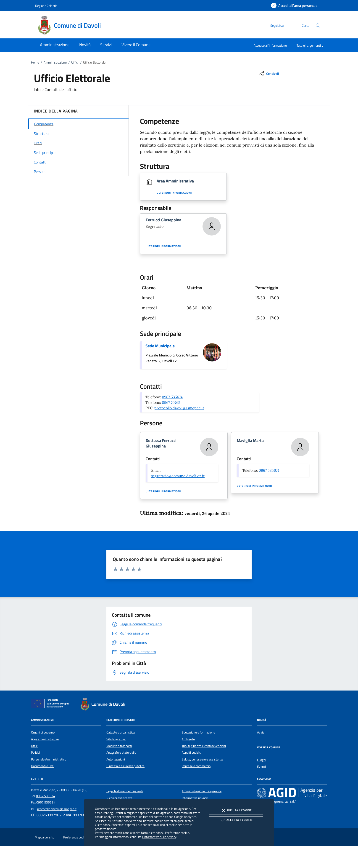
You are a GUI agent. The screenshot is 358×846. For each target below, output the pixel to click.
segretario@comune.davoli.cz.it (178, 476)
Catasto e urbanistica (120, 732)
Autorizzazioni (115, 759)
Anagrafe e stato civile (121, 752)
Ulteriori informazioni (174, 193)
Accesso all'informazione (270, 45)
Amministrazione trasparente (201, 791)
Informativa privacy (195, 797)
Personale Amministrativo (48, 759)
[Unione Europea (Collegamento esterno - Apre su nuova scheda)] (51, 704)
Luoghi (261, 759)
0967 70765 (171, 402)
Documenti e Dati (42, 765)
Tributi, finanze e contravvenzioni (204, 745)
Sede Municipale (160, 346)
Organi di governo (43, 732)
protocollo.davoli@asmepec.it (179, 408)
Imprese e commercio (196, 765)
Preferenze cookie (177, 832)
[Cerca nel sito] (318, 25)
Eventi (261, 766)
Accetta (236, 820)
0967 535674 (172, 397)
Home (35, 62)
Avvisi (261, 732)
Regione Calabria (46, 5)
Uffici (74, 62)
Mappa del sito (44, 837)
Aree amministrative (45, 739)
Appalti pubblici (191, 752)
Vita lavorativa (116, 739)
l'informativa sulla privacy (159, 836)
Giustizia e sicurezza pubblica (125, 765)
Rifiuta (236, 810)
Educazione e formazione (198, 732)
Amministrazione (55, 62)
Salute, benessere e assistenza (202, 759)
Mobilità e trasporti (119, 745)
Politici (35, 752)
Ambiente (188, 739)
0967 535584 (45, 802)
